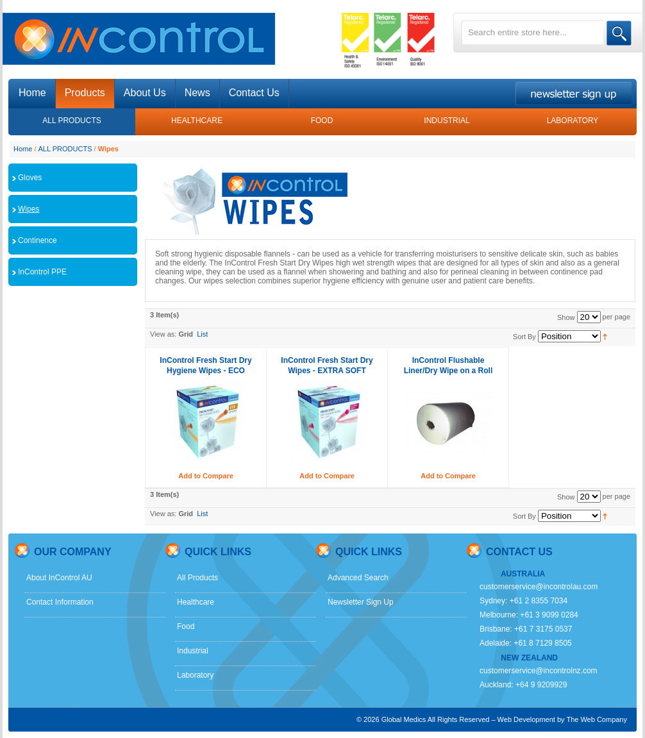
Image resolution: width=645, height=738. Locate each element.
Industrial (192, 650)
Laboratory (195, 675)
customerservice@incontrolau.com (539, 586)
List (202, 334)
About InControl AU (59, 577)
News (197, 92)
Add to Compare (205, 476)
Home (22, 149)
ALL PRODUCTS (65, 149)
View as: (163, 334)
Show (566, 317)
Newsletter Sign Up (361, 602)
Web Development (526, 719)
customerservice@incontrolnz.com (539, 670)
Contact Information (60, 602)
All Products (197, 577)
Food (185, 626)
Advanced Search (358, 577)
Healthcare (195, 602)
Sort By (524, 336)
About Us (145, 92)
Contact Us (254, 92)
